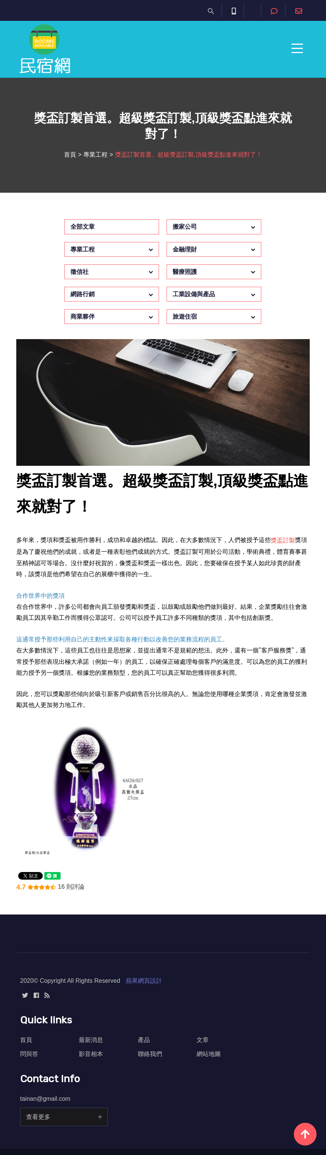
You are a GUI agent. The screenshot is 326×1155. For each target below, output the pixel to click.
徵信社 (79, 272)
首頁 (70, 154)
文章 (203, 1040)
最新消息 (91, 1040)
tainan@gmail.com (45, 1098)
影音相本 (91, 1054)
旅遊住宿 (185, 316)
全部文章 (82, 226)
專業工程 (95, 154)
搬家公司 (185, 226)
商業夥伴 (82, 316)
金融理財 (185, 249)
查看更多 (38, 1117)
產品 (144, 1040)
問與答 (29, 1054)
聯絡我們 (150, 1054)
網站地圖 (209, 1054)
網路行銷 (82, 294)
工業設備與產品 (194, 294)
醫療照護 (185, 272)
